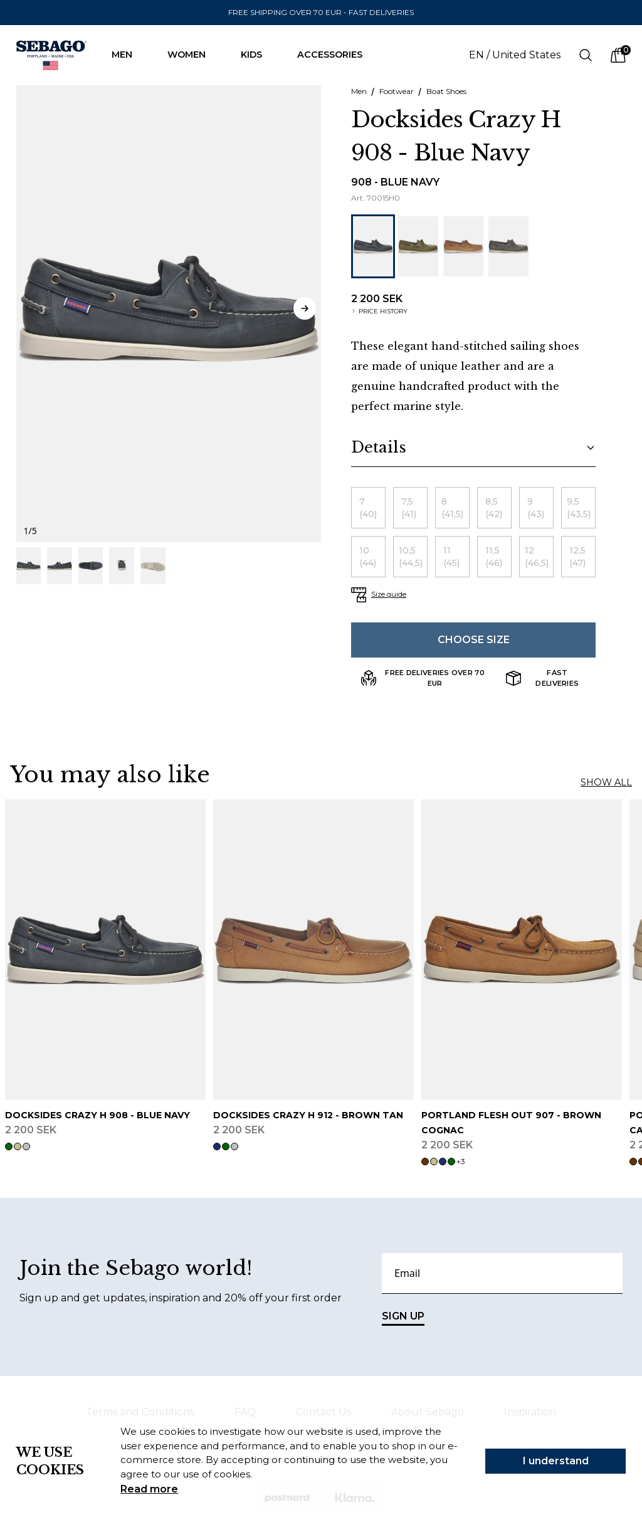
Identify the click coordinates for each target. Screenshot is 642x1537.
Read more (149, 1489)
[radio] (368, 507)
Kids (258, 54)
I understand (556, 1461)
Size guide (388, 594)
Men (128, 54)
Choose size (474, 640)
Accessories (336, 54)
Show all (606, 782)
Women (192, 54)
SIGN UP (403, 1318)
